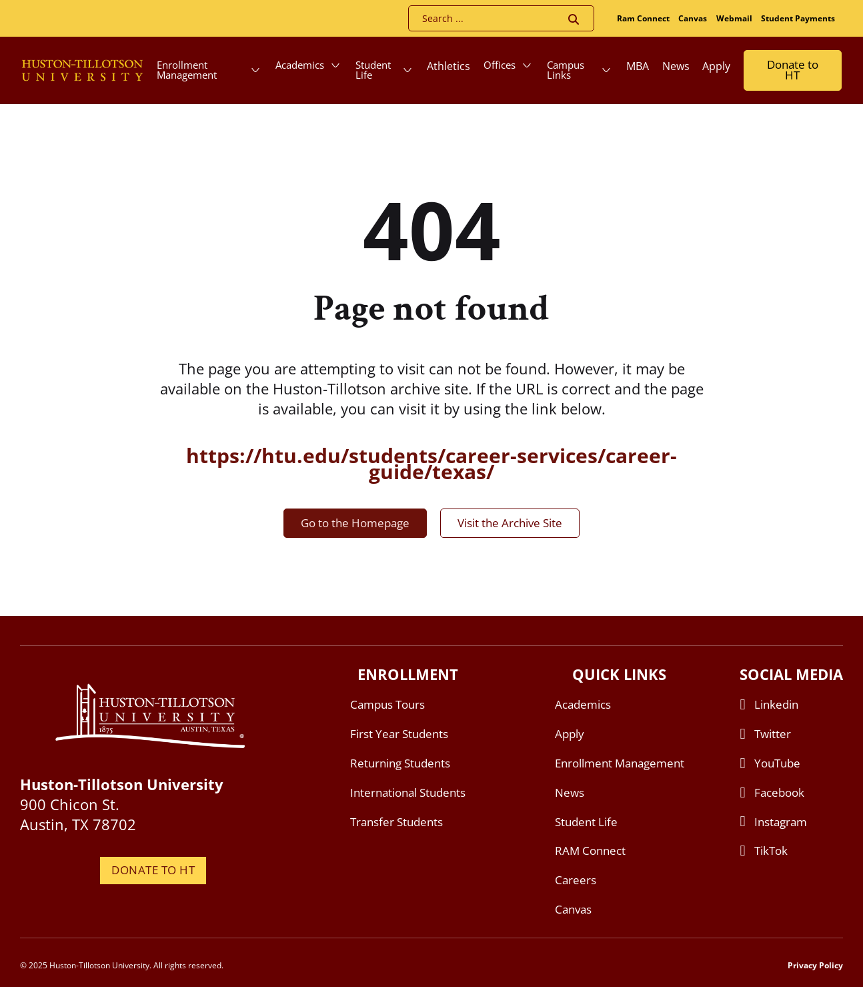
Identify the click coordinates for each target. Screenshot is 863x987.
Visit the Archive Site (510, 523)
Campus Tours (387, 704)
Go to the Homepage (355, 523)
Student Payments (798, 18)
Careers (575, 880)
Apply (716, 66)
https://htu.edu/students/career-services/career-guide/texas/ (431, 463)
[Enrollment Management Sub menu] (255, 70)
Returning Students (400, 763)
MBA (637, 66)
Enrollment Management (187, 69)
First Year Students (399, 733)
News (676, 66)
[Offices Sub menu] (527, 65)
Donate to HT (792, 70)
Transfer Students (396, 822)
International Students (408, 792)
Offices (500, 64)
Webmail (734, 18)
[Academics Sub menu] (335, 65)
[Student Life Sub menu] (407, 70)
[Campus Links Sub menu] (606, 70)
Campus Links (565, 69)
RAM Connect (590, 850)
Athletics (448, 66)
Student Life (373, 69)
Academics (299, 64)
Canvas (692, 18)
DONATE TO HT (153, 870)
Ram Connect (643, 18)
